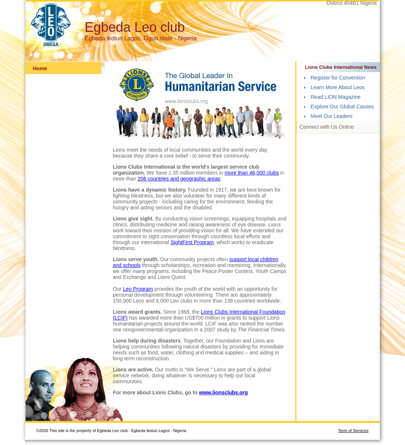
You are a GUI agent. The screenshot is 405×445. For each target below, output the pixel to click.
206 (142, 179)
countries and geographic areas (184, 179)
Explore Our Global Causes (342, 106)
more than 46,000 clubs (252, 173)
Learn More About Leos (338, 87)
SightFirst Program (192, 242)
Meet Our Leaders (332, 116)
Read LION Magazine (336, 97)
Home (40, 68)
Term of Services (353, 430)
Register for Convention (338, 78)
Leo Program (138, 289)
